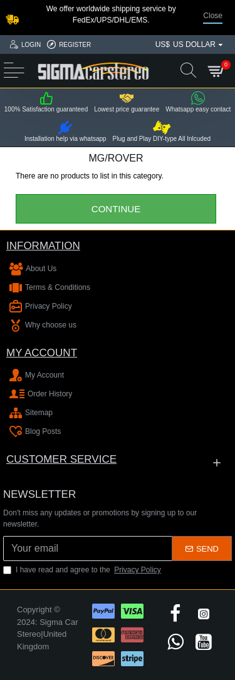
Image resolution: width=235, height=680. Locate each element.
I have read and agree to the (83, 569)
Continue (115, 208)
